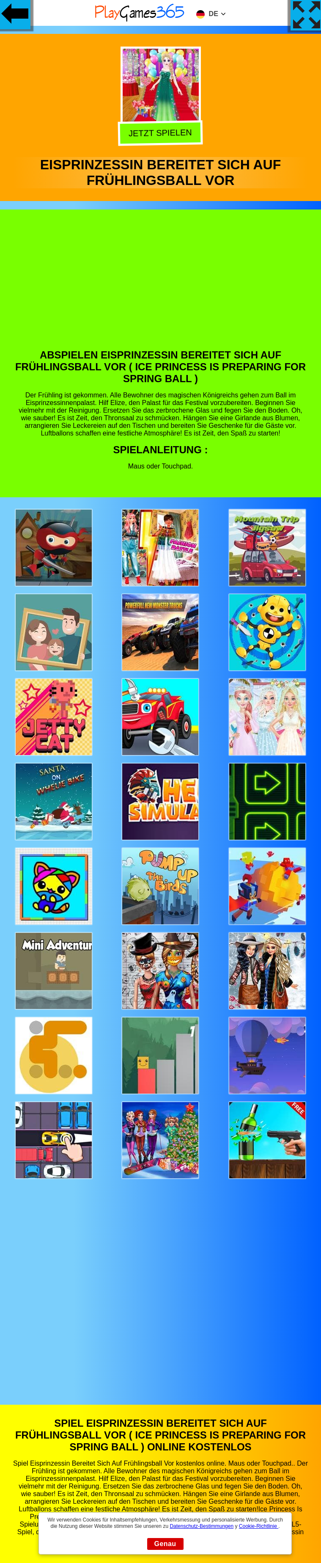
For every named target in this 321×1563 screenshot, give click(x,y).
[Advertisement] (161, 285)
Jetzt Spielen (162, 133)
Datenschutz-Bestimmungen (201, 1526)
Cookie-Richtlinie (258, 1526)
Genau (165, 1543)
